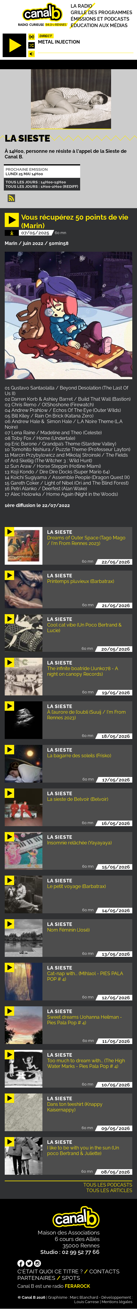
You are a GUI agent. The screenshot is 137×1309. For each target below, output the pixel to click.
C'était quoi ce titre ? (50, 1271)
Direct (45, 36)
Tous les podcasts (107, 1185)
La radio (81, 6)
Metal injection (59, 42)
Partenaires (36, 1278)
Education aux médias (99, 25)
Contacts (104, 1271)
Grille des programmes (101, 12)
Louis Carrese (86, 1302)
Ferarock (77, 1286)
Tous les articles (109, 1190)
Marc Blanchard (84, 1297)
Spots (71, 1278)
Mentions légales (117, 1302)
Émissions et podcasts (100, 19)
